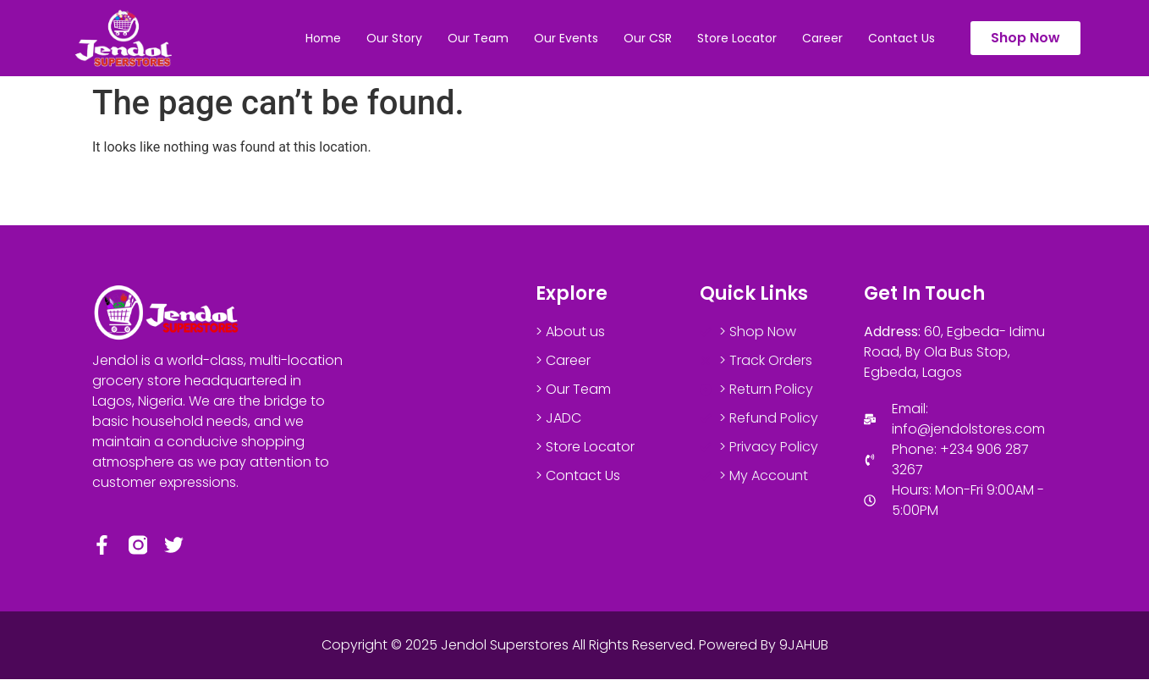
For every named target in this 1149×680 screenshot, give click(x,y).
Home (323, 38)
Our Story (394, 38)
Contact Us (901, 38)
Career (822, 38)
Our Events (566, 38)
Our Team (478, 38)
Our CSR (648, 38)
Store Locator (737, 38)
